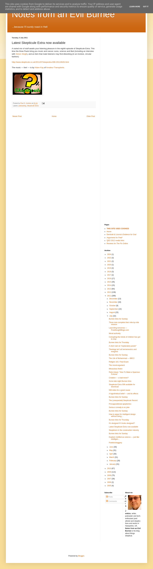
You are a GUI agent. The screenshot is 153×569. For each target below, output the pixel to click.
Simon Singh (21, 54)
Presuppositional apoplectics (120, 404)
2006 (109, 482)
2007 (109, 479)
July (111, 316)
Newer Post (17, 116)
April (111, 454)
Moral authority (114, 333)
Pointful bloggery (115, 443)
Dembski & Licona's (121, 234)
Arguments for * (115, 238)
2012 (109, 292)
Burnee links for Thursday (119, 342)
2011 (109, 296)
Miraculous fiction (116, 369)
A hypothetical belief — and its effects (123, 394)
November (113, 302)
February (113, 461)
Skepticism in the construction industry (124, 430)
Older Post (91, 116)
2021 (109, 261)
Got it (145, 7)
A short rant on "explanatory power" (123, 346)
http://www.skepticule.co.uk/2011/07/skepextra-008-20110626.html (40, 62)
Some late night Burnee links (120, 381)
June (111, 447)
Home (54, 116)
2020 (109, 265)
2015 (109, 282)
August (112, 312)
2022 (109, 258)
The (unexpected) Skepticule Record (123, 400)
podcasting (22, 106)
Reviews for (117, 243)
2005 (109, 486)
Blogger (81, 556)
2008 (109, 475)
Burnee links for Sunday (118, 319)
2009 (109, 472)
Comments (111, 501)
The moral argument (117, 365)
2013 (109, 289)
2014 (109, 285)
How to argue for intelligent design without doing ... (122, 415)
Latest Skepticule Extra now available (123, 427)
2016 (109, 279)
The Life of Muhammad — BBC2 (121, 358)
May (111, 450)
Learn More (134, 7)
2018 (109, 272)
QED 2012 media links (115, 241)
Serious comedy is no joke (119, 407)
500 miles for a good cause (119, 390)
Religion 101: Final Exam (118, 362)
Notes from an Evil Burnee (63, 14)
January (112, 464)
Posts (109, 497)
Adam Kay (39, 67)
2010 (109, 468)
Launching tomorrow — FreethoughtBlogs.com (119, 329)
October (112, 306)
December (113, 299)
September (113, 309)
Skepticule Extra (33, 106)
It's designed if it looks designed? (122, 423)
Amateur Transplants (55, 67)
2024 (109, 254)
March (112, 457)
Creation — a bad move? (118, 378)
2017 (109, 275)
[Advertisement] (116, 81)
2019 (109, 268)
